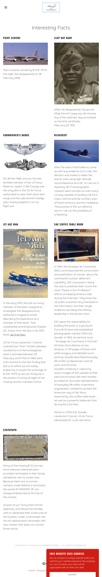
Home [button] (32, 570)
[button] (5, 7)
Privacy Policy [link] (43, 570)
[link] (51, 7)
